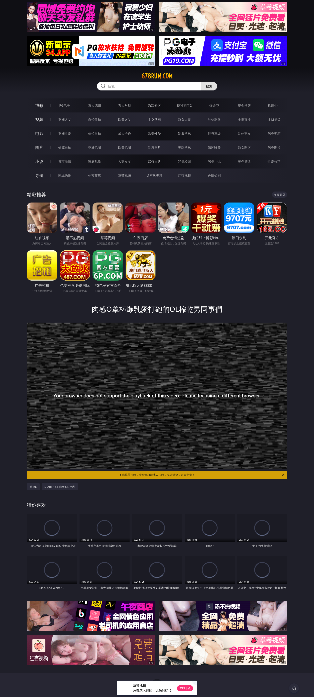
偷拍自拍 (94, 133)
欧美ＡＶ (124, 119)
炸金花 (214, 105)
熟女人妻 (184, 119)
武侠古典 (154, 161)
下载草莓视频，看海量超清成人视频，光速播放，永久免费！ (202, 474)
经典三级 (214, 133)
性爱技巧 (274, 161)
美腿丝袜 (184, 147)
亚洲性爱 (64, 133)
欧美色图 (124, 147)
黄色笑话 (244, 161)
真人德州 (94, 105)
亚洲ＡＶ (64, 119)
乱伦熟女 (244, 133)
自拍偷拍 (94, 119)
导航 (39, 175)
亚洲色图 (94, 147)
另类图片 (274, 147)
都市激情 (64, 161)
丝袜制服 (214, 119)
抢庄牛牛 (274, 105)
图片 (39, 147)
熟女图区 (244, 147)
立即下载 (185, 688)
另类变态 (274, 133)
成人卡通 (124, 133)
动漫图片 (154, 147)
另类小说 (214, 161)
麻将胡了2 (184, 105)
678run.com (157, 76)
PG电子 (64, 105)
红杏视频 (184, 175)
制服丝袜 (184, 133)
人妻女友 (124, 161)
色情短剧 (214, 175)
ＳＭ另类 (274, 119)
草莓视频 (124, 175)
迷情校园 (184, 161)
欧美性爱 (154, 133)
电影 (39, 133)
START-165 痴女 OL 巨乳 (59, 487)
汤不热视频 (154, 175)
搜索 (209, 86)
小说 (39, 161)
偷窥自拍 (64, 147)
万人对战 (124, 105)
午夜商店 (94, 175)
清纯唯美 (214, 147)
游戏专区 (154, 105)
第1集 (33, 487)
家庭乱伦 (94, 161)
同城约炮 (64, 175)
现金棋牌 (244, 105)
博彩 (39, 105)
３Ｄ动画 (154, 119)
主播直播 (244, 119)
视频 (39, 119)
